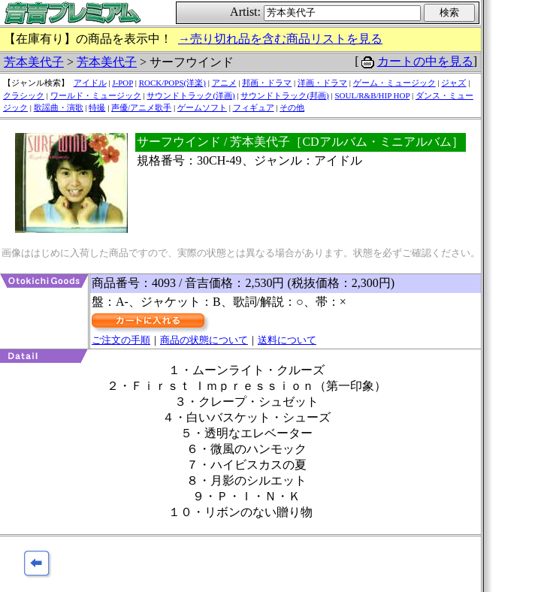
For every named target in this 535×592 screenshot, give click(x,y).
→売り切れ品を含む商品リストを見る (280, 38)
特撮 (97, 107)
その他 (292, 107)
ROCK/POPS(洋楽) (172, 82)
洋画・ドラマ (322, 82)
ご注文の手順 (121, 340)
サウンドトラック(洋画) (190, 95)
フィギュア (253, 107)
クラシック (23, 95)
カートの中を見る (425, 61)
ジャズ (453, 82)
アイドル (90, 82)
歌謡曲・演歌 (58, 107)
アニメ (224, 82)
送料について (287, 340)
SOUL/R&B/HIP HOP (372, 95)
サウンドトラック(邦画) (284, 95)
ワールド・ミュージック (95, 95)
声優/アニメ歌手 (141, 107)
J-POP (122, 82)
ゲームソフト (202, 107)
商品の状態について (204, 340)
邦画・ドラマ (267, 82)
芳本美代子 (34, 62)
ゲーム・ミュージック (394, 82)
